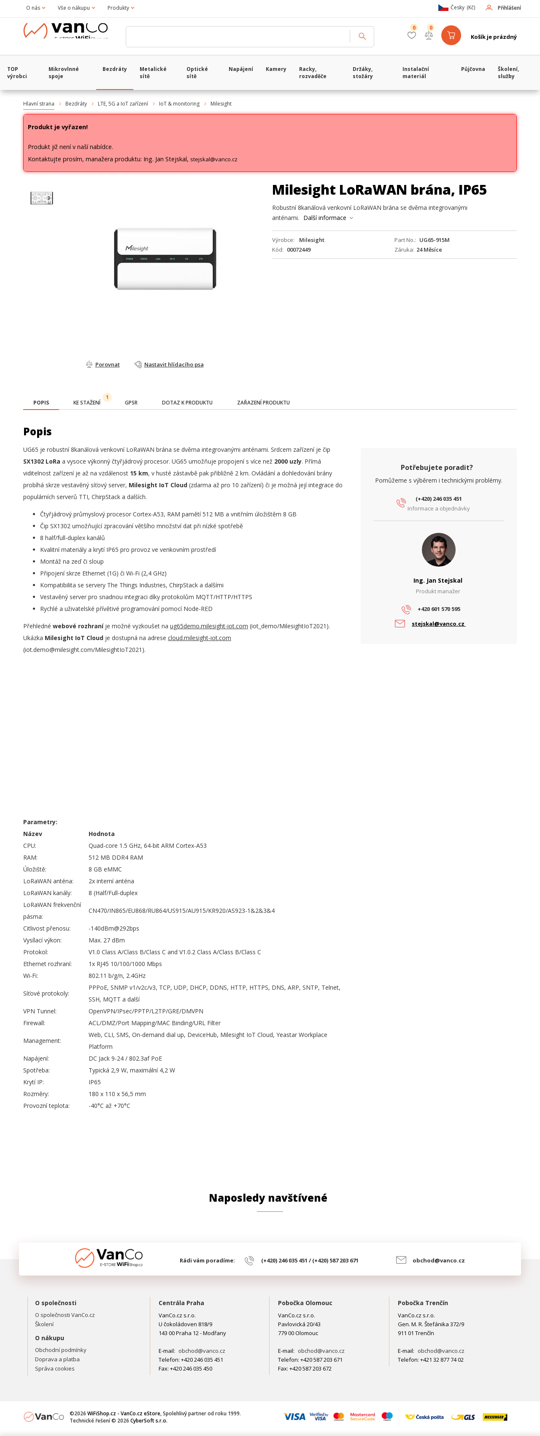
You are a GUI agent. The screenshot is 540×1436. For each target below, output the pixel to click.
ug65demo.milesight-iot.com (209, 626)
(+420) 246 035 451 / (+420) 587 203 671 (310, 1260)
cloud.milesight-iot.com (199, 638)
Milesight (221, 103)
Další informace (324, 218)
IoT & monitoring (179, 103)
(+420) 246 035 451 (439, 498)
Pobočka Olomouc (305, 1303)
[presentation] (41, 403)
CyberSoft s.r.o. (148, 1420)
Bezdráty (76, 103)
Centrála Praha (181, 1303)
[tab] (41, 403)
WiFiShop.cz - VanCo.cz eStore (71, 36)
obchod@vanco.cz (439, 1260)
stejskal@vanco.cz (214, 159)
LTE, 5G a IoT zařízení (123, 103)
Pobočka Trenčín (423, 1303)
